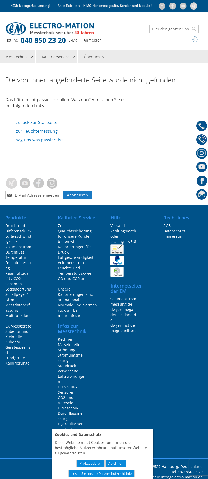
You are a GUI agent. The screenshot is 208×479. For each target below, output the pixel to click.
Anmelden (93, 40)
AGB (167, 225)
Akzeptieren (92, 463)
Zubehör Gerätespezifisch (17, 347)
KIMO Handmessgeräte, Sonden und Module (116, 6)
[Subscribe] (78, 195)
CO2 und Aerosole (65, 400)
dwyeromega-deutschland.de (123, 315)
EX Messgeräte (18, 326)
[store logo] (39, 28)
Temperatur (15, 257)
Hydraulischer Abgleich (70, 426)
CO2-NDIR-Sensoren (67, 389)
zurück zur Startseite (36, 122)
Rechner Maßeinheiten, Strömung (71, 344)
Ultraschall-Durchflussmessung (70, 413)
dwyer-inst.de (122, 325)
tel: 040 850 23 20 (187, 471)
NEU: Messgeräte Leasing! (30, 6)
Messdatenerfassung (17, 307)
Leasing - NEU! (123, 241)
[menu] (104, 56)
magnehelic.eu (123, 330)
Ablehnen (115, 463)
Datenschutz (174, 230)
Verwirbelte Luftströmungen (71, 376)
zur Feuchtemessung (37, 131)
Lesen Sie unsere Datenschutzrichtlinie (101, 473)
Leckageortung (18, 289)
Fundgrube (15, 357)
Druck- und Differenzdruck (18, 228)
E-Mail (74, 40)
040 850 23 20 (43, 40)
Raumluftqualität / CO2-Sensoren (18, 278)
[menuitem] (18, 56)
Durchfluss (14, 252)
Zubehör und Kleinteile (17, 334)
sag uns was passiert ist (39, 140)
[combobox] (174, 29)
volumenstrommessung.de (123, 301)
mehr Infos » (69, 315)
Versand (117, 225)
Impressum (173, 236)
